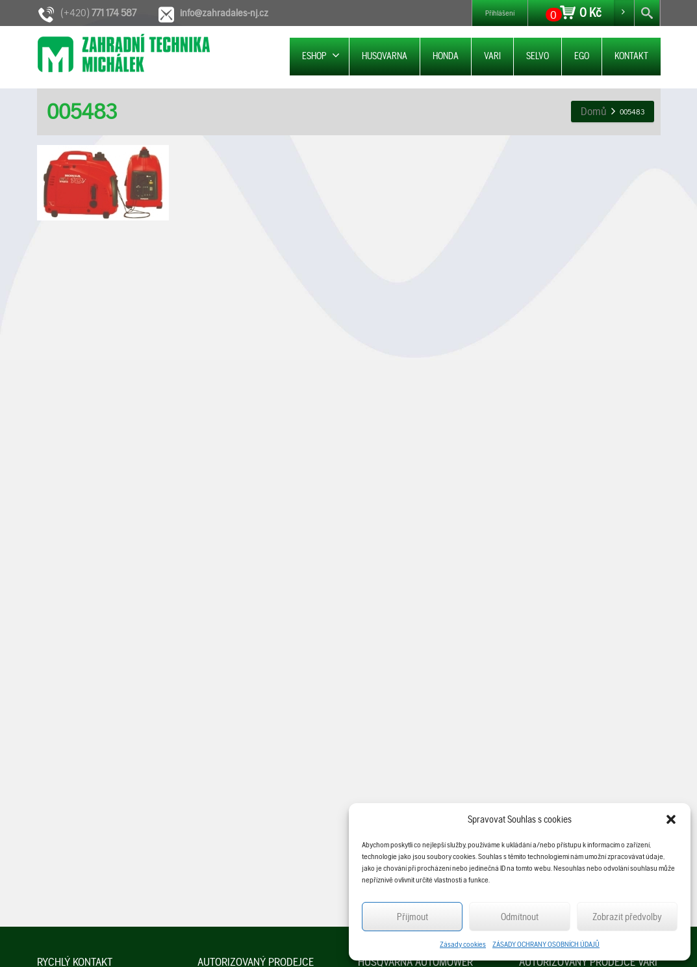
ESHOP (321, 55)
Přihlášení (499, 13)
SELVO (537, 56)
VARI (492, 56)
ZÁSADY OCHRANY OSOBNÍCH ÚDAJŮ (546, 944)
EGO (581, 56)
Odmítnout (520, 917)
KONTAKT (631, 56)
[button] (671, 819)
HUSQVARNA (384, 56)
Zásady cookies (463, 944)
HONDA (446, 56)
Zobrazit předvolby (627, 917)
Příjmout (412, 917)
